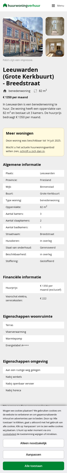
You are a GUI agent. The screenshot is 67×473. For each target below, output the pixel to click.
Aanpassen (33, 454)
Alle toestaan (33, 466)
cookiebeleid (9, 434)
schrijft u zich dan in (32, 151)
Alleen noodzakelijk (33, 443)
